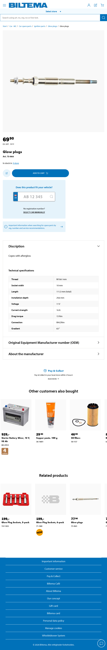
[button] (53, 11)
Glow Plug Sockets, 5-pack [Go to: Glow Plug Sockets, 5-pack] (15, 522)
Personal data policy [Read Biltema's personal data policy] (53, 620)
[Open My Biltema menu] (89, 5)
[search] (53, 17)
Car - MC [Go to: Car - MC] (12, 26)
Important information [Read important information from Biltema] (53, 561)
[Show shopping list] (95, 5)
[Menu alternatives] (4, 5)
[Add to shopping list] (7, 173)
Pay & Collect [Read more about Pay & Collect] (53, 576)
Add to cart (40, 173)
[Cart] (102, 5)
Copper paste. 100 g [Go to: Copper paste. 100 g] (46, 437)
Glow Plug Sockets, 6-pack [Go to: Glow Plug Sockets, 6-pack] (50, 522)
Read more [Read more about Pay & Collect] (53, 379)
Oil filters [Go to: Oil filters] (75, 437)
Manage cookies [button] (53, 628)
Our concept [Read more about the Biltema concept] (53, 598)
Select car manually (34, 212)
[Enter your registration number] (33, 196)
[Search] (103, 17)
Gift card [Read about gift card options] (53, 605)
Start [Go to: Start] (5, 26)
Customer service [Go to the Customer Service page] (54, 568)
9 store (16, 163)
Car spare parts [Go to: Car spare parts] (25, 26)
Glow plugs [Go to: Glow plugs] (52, 26)
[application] (101, 643)
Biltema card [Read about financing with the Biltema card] (53, 613)
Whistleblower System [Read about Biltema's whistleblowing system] (53, 635)
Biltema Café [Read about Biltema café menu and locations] (53, 583)
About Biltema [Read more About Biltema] (53, 591)
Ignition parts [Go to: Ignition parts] (39, 26)
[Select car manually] (61, 226)
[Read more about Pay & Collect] (53, 371)
